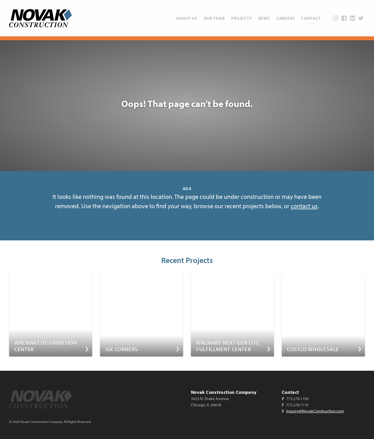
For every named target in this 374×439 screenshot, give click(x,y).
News (264, 18)
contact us (304, 206)
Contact (311, 18)
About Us (186, 18)
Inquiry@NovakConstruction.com (315, 411)
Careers (285, 18)
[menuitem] (186, 18)
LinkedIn (352, 18)
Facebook (344, 18)
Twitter (361, 18)
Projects (241, 18)
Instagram (336, 18)
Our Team (214, 18)
